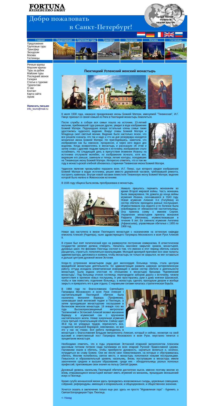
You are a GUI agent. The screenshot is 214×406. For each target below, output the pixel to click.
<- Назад (66, 397)
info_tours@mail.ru (37, 108)
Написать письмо (38, 106)
